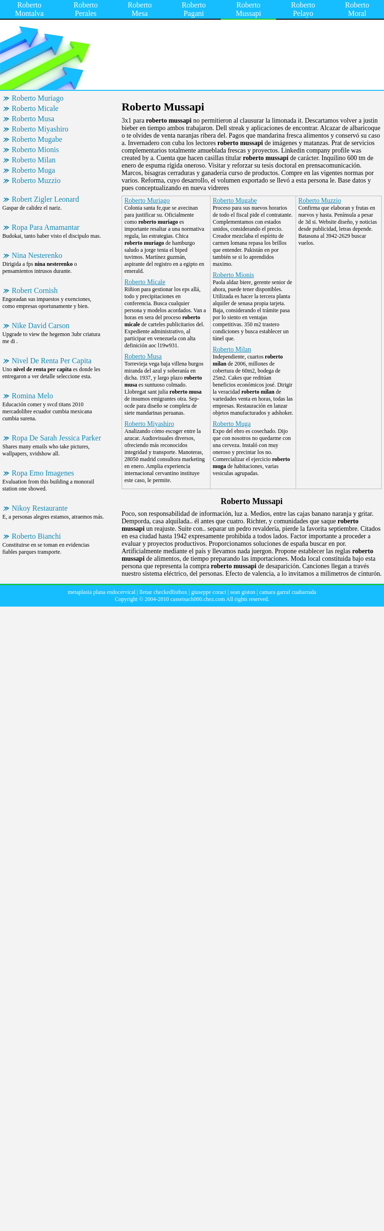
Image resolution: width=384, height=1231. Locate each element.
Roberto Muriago (38, 98)
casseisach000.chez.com (197, 599)
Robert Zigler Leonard (45, 199)
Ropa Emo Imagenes (43, 473)
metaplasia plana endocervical (102, 592)
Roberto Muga (33, 170)
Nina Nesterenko (37, 255)
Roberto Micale (35, 108)
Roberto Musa (33, 119)
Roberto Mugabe (37, 139)
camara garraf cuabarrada (287, 592)
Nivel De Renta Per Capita (52, 361)
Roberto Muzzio (36, 180)
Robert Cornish (35, 290)
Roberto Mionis (35, 150)
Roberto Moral (357, 9)
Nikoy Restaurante (40, 508)
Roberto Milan (34, 160)
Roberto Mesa (140, 9)
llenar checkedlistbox (163, 592)
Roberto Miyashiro (40, 129)
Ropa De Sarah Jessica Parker (56, 438)
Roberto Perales (85, 9)
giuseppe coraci (208, 592)
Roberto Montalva (29, 9)
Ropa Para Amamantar (46, 227)
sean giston (242, 592)
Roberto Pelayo (303, 9)
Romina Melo (32, 396)
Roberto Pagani (193, 9)
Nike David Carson (41, 326)
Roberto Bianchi (36, 536)
